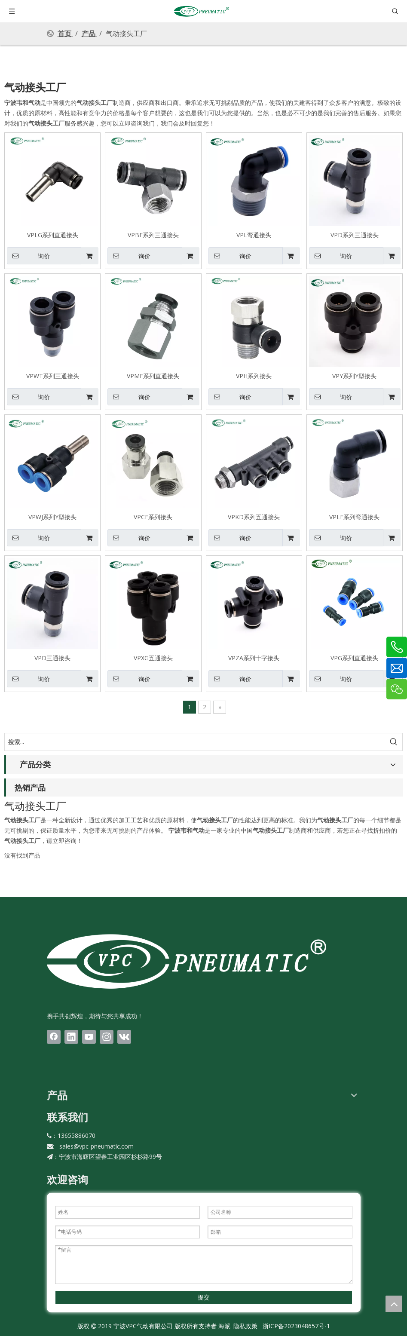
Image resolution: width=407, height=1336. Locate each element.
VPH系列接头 (254, 376)
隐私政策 (245, 1326)
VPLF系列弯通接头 (354, 517)
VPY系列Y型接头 (354, 376)
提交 (204, 1297)
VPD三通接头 (52, 658)
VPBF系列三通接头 (153, 235)
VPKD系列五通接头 (254, 517)
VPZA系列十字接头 (253, 658)
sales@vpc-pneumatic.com (96, 1146)
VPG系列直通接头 (354, 658)
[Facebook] (54, 1037)
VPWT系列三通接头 (52, 376)
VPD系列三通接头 (354, 235)
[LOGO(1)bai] (186, 961)
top (394, 1304)
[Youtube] (89, 1037)
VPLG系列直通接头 (52, 235)
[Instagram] (106, 1037)
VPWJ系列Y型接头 (52, 517)
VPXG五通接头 (153, 658)
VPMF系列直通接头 (153, 376)
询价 (28, 255)
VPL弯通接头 (253, 235)
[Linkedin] (71, 1037)
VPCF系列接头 (153, 517)
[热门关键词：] (393, 742)
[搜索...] (195, 742)
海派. (224, 1326)
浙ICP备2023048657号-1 (296, 1326)
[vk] (124, 1037)
